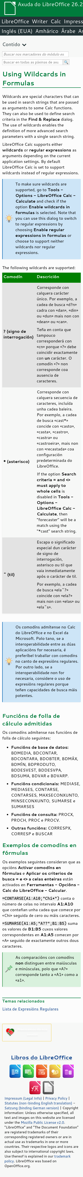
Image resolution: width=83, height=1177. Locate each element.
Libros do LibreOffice (41, 1057)
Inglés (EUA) (17, 31)
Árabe (68, 31)
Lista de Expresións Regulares (30, 1009)
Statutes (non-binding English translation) (38, 1103)
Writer (40, 21)
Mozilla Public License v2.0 (42, 1122)
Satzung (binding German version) (31, 1107)
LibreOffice (15, 21)
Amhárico (46, 31)
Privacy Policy (56, 1098)
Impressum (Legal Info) (23, 1098)
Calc (55, 21)
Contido (11, 44)
